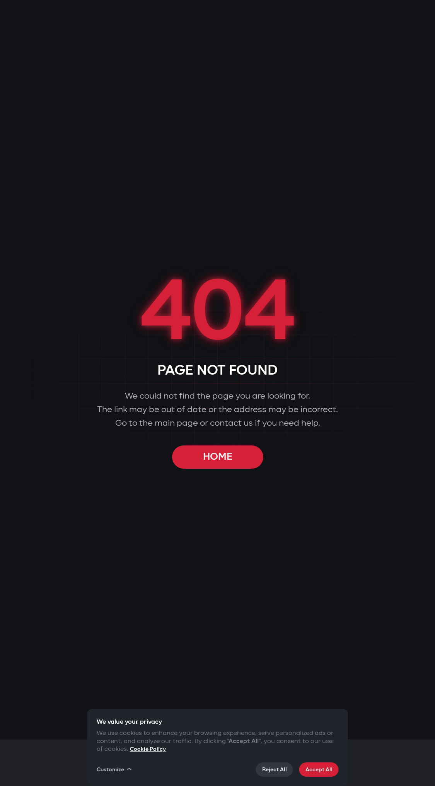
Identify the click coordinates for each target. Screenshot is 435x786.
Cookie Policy (148, 749)
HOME (217, 457)
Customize (115, 769)
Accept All (319, 769)
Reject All (274, 769)
